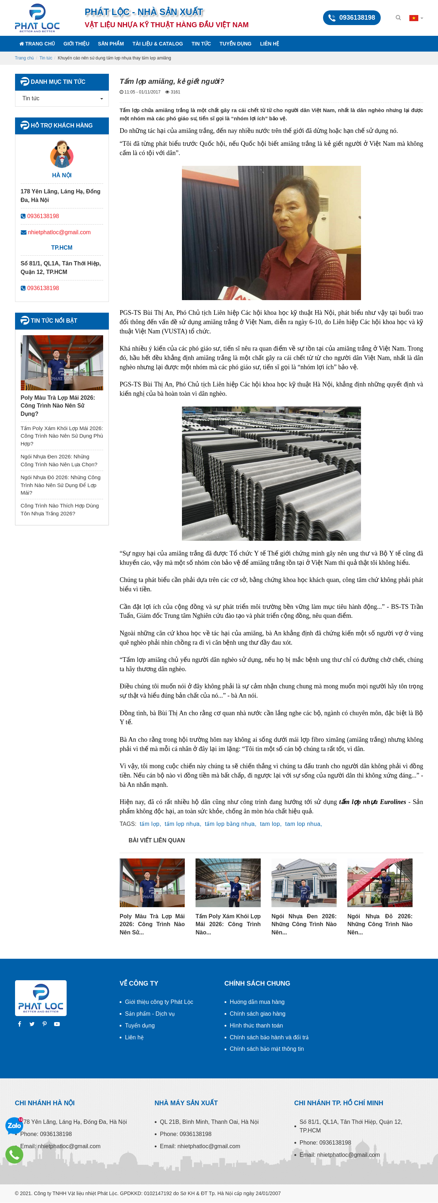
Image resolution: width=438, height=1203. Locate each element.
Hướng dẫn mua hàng (257, 1002)
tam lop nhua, (303, 824)
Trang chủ (37, 44)
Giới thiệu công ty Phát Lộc (159, 1002)
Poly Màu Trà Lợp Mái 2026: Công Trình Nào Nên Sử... (152, 924)
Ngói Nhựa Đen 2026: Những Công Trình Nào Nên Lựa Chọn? (59, 460)
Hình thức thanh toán (256, 1025)
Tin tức (201, 44)
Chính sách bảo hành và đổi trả (269, 1037)
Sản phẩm (111, 44)
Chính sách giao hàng (258, 1014)
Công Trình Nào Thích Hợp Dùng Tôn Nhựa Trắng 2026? (60, 509)
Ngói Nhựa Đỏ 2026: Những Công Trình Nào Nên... (380, 924)
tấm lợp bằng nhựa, (230, 824)
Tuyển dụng (235, 44)
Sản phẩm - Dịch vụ (150, 1014)
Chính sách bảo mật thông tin (267, 1049)
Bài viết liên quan (157, 840)
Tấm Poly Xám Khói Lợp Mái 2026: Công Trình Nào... (228, 924)
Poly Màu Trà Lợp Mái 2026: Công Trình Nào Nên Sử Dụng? (58, 406)
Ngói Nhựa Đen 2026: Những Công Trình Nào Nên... (304, 924)
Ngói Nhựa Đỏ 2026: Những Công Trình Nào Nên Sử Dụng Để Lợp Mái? (61, 485)
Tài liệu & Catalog (158, 44)
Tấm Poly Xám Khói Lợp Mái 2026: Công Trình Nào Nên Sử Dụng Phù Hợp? (62, 436)
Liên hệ (269, 44)
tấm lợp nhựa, (183, 824)
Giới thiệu (76, 44)
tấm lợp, (150, 824)
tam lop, (271, 824)
